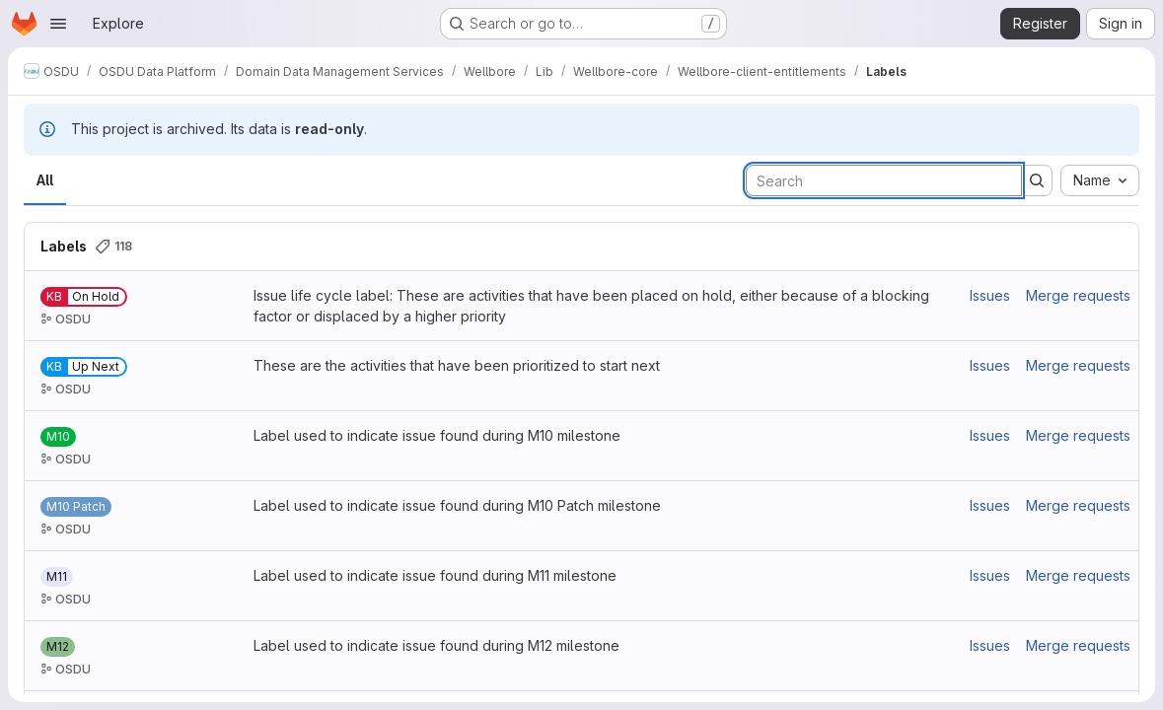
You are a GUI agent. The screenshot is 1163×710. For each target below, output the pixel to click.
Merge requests (1078, 295)
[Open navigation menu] (58, 23)
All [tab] (44, 180)
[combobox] (1099, 180)
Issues (990, 295)
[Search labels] (884, 180)
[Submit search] (1037, 180)
